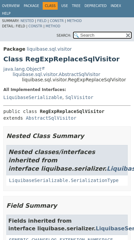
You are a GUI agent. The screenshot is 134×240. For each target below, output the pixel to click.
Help (6, 13)
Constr (57, 21)
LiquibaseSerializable (32, 97)
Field (41, 21)
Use (64, 6)
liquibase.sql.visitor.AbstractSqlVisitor (56, 74)
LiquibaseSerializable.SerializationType (64, 180)
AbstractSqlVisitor (51, 118)
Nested (27, 21)
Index (116, 6)
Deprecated (95, 6)
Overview (11, 6)
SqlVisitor (79, 97)
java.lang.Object (22, 69)
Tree (76, 6)
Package (31, 6)
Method (74, 21)
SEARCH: (64, 35)
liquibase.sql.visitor (49, 49)
